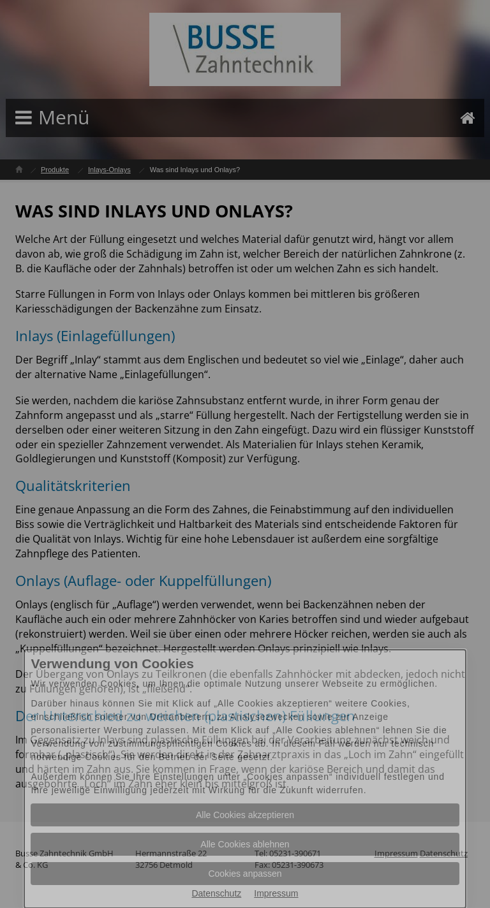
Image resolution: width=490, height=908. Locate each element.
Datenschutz (216, 893)
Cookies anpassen (244, 873)
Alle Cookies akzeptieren (245, 815)
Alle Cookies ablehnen (244, 844)
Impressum (276, 893)
